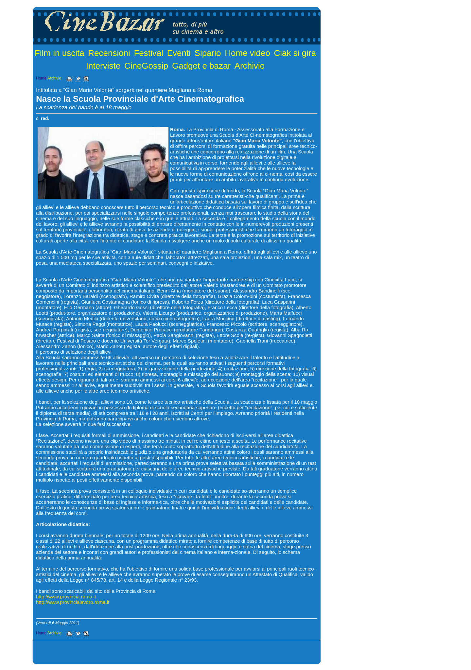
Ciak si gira (295, 53)
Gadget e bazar (201, 66)
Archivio (250, 66)
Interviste (103, 66)
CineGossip (146, 66)
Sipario (208, 53)
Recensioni (109, 53)
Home (41, 78)
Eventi (179, 53)
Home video (247, 53)
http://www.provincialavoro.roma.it (72, 602)
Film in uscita (59, 53)
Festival (148, 53)
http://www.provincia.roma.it (66, 596)
